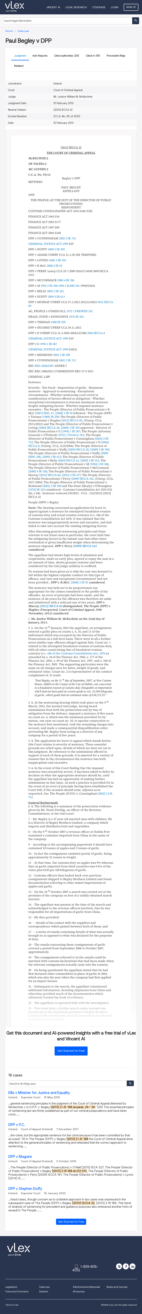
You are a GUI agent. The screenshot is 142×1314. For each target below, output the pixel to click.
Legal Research (76, 7)
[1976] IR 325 (36, 489)
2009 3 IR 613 (56, 297)
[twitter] (119, 1266)
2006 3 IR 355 (57, 260)
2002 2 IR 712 (67, 238)
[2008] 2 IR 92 (64, 413)
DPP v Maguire (20, 1157)
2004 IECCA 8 (96, 333)
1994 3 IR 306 (49, 286)
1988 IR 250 (58, 322)
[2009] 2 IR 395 (99, 449)
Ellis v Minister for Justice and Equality (39, 1093)
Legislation (11, 1287)
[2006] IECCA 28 (48, 428)
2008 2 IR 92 (54, 266)
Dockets (43, 1291)
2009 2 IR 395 (56, 249)
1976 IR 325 (76, 317)
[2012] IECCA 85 (71, 420)
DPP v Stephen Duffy (25, 1189)
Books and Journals (117, 1287)
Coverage (99, 7)
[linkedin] (132, 1266)
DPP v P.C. (16, 1125)
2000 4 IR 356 (65, 280)
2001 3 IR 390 (61, 355)
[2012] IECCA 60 (49, 475)
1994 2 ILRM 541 (69, 286)
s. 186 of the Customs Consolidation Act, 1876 (74, 653)
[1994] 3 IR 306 (99, 464)
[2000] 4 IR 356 (37, 471)
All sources (79, 1291)
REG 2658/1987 (44, 366)
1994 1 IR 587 (48, 344)
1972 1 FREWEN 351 (79, 311)
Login (114, 7)
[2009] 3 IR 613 (51, 457)
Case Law (44, 1287)
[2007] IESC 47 (44, 413)
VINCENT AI (53, 7)
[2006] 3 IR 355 (70, 428)
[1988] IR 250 (50, 417)
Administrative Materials (86, 1287)
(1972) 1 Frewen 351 (70, 435)
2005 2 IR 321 (55, 291)
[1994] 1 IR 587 (70, 431)
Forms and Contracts (16, 1291)
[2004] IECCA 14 (68, 460)
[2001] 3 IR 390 (51, 486)
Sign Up (131, 7)
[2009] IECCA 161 (82, 479)
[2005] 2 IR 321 (89, 460)
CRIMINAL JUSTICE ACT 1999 (48, 244)
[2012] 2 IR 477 (71, 475)
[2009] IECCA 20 (78, 449)
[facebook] (126, 1266)
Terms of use (11, 1305)
